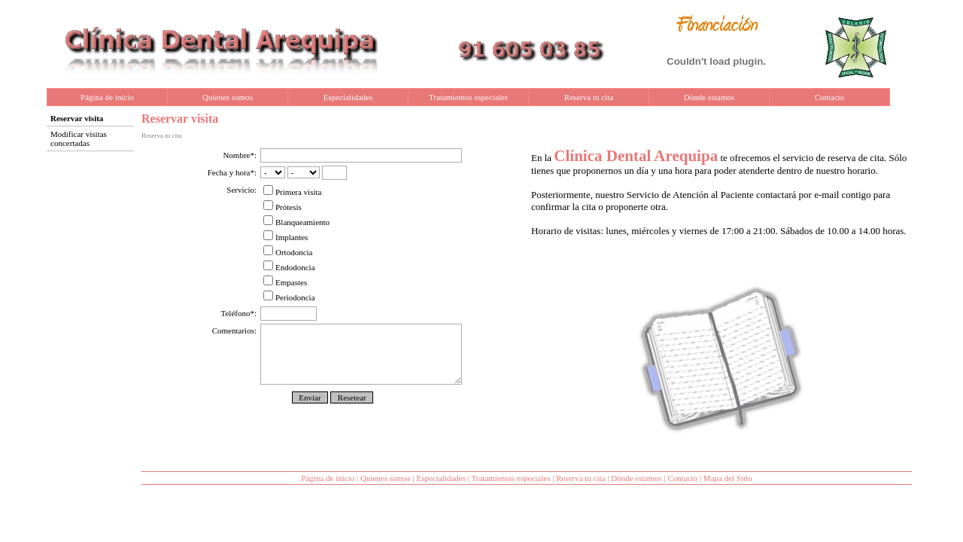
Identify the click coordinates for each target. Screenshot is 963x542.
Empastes (285, 282)
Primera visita (292, 191)
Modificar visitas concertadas (78, 138)
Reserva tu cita (588, 97)
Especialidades (348, 97)
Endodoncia (289, 267)
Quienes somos (227, 97)
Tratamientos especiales (468, 97)
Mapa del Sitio (727, 478)
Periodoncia (289, 297)
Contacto (830, 97)
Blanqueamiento (296, 222)
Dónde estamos (709, 97)
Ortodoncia (287, 252)
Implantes (285, 237)
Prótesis (282, 207)
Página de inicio (107, 97)
